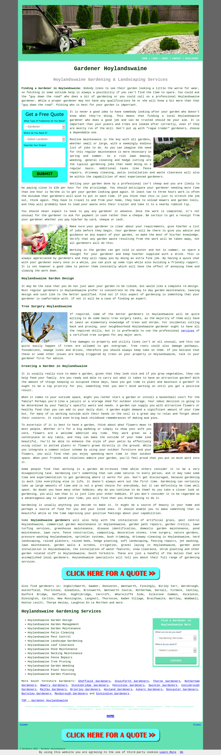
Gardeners (66, 681)
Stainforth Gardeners (132, 681)
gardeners (155, 176)
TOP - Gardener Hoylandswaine (44, 700)
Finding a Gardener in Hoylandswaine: (51, 88)
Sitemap (24, 725)
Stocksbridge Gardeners (90, 685)
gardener (177, 128)
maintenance (175, 290)
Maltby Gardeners (53, 689)
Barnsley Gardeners (36, 693)
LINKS (154, 58)
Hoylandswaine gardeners (50, 520)
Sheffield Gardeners (94, 681)
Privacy (197, 725)
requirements (154, 226)
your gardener (40, 262)
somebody (129, 111)
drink (179, 254)
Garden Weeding (62, 665)
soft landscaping (134, 540)
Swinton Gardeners (163, 685)
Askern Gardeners (149, 689)
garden (132, 88)
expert (141, 298)
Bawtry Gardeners (54, 685)
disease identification (116, 528)
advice (188, 230)
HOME (144, 58)
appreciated (42, 258)
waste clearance (169, 172)
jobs (87, 147)
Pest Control (61, 636)
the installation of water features (101, 549)
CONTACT (176, 58)
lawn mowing (140, 156)
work (44, 270)
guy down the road (45, 96)
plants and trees (116, 124)
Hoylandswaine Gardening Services (61, 611)
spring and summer (86, 156)
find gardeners (42, 586)
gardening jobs (102, 164)
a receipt (183, 215)
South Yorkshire (101, 553)
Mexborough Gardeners (71, 693)
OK (181, 752)
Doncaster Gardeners (182, 689)
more (119, 602)
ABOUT (165, 58)
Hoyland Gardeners (118, 689)
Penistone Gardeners (128, 685)
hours (172, 191)
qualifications (118, 100)
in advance (123, 211)
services (187, 330)
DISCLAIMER (191, 58)
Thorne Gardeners (166, 681)
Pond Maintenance (64, 649)
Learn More (168, 752)
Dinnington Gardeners (112, 693)
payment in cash (94, 215)
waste (93, 204)
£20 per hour (64, 187)
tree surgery (160, 532)
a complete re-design (181, 286)
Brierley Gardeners (85, 689)
